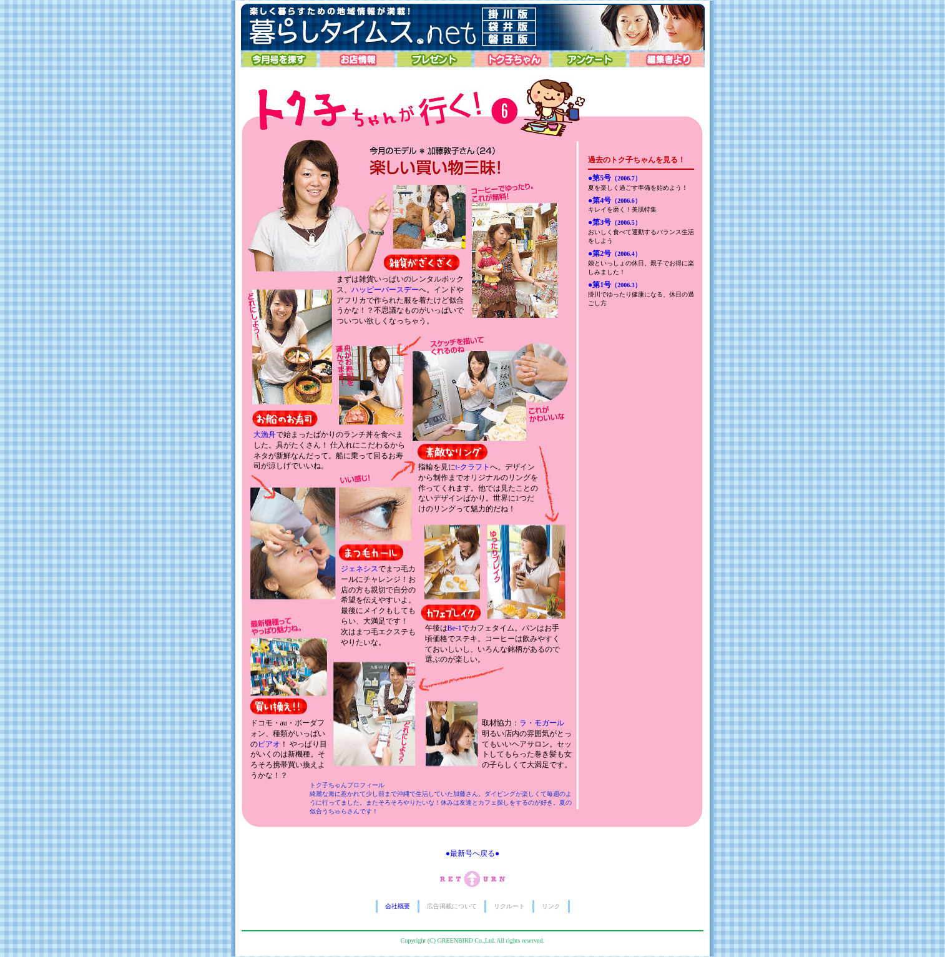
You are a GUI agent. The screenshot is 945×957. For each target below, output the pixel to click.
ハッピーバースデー (385, 289)
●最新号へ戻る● (473, 853)
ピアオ (269, 744)
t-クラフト (473, 467)
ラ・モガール (541, 723)
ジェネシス (359, 568)
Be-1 (455, 628)
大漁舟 (264, 434)
